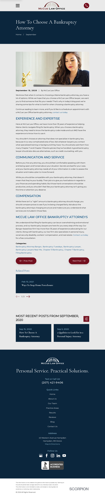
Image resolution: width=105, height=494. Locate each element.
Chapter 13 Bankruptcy (53, 250)
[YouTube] (64, 455)
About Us (52, 399)
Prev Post (26, 260)
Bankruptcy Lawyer (72, 247)
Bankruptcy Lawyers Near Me (29, 250)
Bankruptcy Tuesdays (52, 247)
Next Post (79, 260)
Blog (52, 422)
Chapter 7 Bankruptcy (74, 250)
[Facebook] (46, 455)
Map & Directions (52, 444)
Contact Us (52, 426)
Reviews (52, 417)
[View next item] (28, 296)
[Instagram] (52, 455)
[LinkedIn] (58, 455)
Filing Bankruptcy (24, 253)
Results (52, 413)
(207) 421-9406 (52, 382)
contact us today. (60, 112)
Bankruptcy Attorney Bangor (29, 247)
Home (52, 394)
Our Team (52, 403)
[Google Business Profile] (41, 455)
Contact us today (80, 235)
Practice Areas (52, 408)
